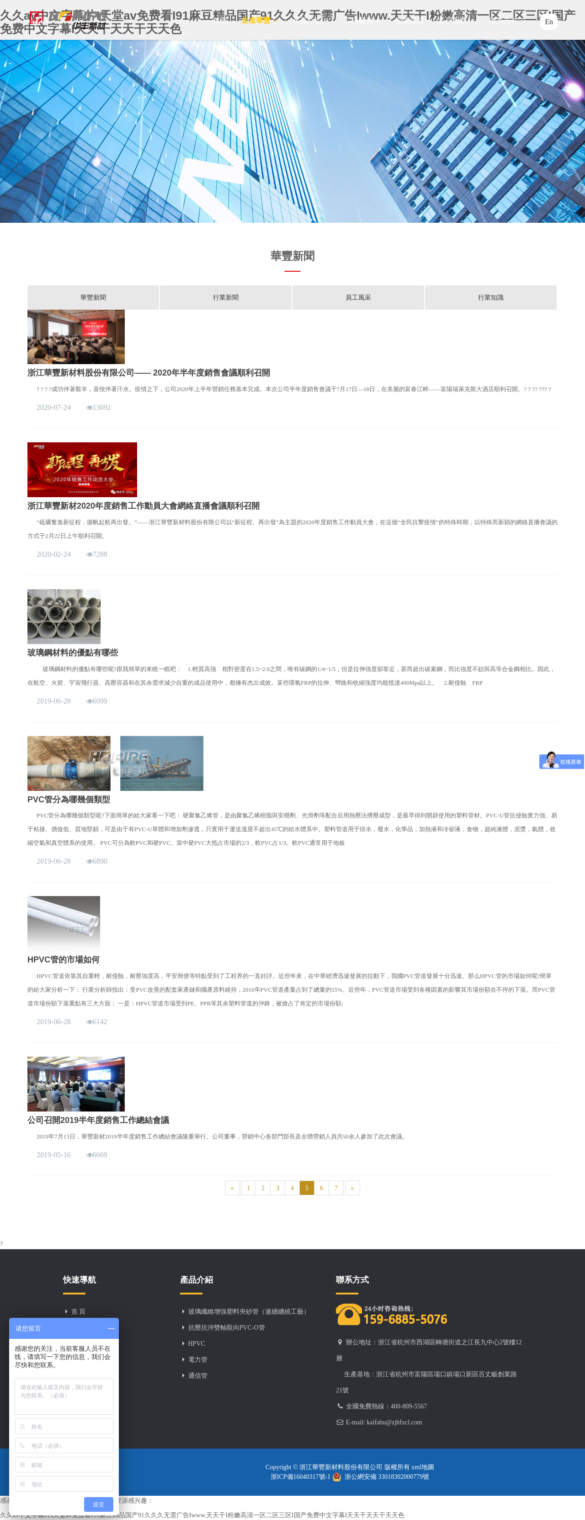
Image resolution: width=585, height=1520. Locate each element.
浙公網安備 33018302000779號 (381, 1477)
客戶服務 (456, 20)
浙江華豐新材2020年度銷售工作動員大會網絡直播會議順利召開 (143, 505)
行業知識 (491, 297)
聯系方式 (507, 20)
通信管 (197, 1375)
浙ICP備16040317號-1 (301, 1476)
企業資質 (409, 20)
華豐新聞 (93, 297)
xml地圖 (422, 1467)
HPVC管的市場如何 (63, 959)
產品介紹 (311, 20)
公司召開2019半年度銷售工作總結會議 (98, 1120)
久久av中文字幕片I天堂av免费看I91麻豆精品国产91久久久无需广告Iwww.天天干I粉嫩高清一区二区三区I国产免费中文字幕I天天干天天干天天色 (202, 1515)
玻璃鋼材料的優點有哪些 (72, 652)
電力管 (197, 1359)
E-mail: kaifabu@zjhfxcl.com (384, 1422)
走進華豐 (260, 20)
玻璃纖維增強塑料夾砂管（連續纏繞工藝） (249, 1311)
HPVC (196, 1343)
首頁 (220, 20)
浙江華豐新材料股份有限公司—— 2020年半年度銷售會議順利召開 (148, 372)
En (549, 22)
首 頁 (78, 1311)
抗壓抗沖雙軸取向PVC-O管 (226, 1327)
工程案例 (362, 20)
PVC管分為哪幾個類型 (68, 799)
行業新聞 (226, 297)
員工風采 (358, 297)
